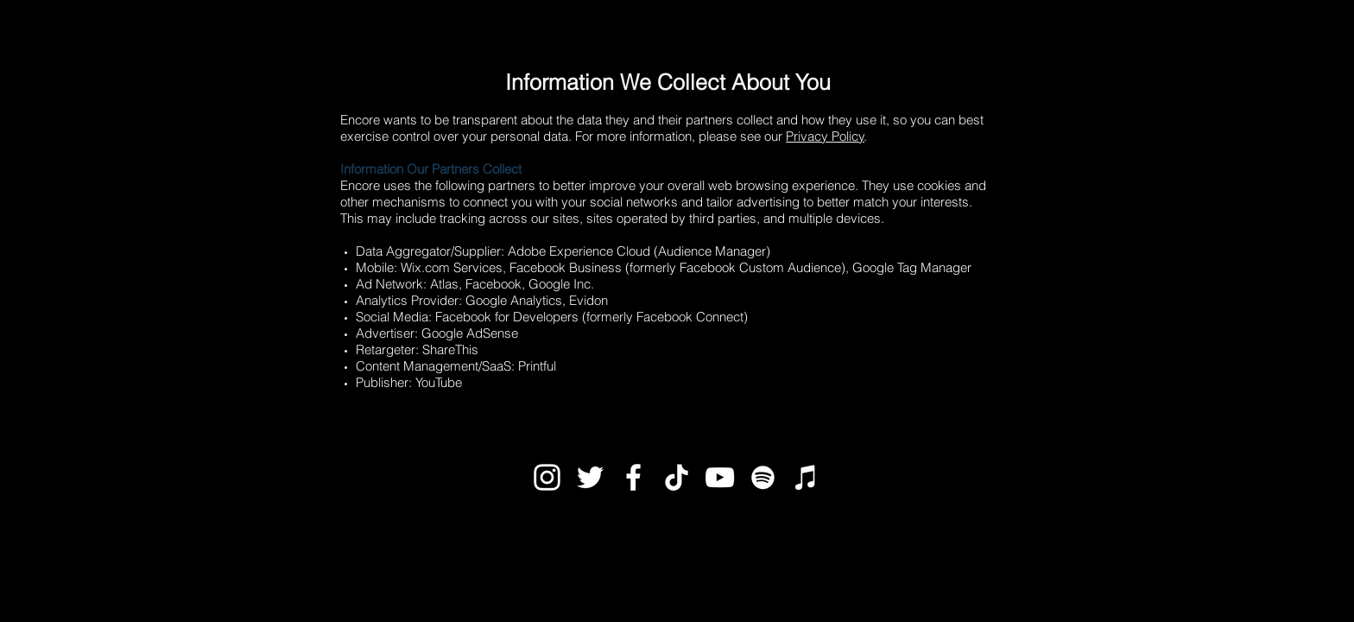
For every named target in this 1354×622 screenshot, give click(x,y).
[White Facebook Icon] (633, 477)
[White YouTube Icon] (719, 477)
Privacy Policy (825, 136)
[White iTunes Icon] (806, 477)
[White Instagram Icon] (547, 477)
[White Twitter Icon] (590, 477)
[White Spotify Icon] (763, 477)
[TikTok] (676, 477)
